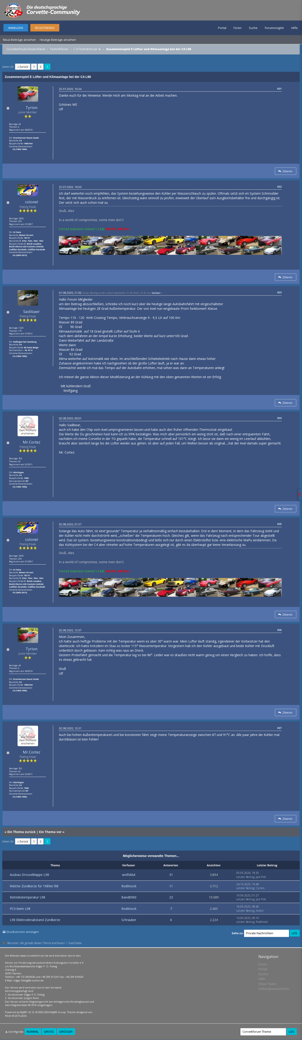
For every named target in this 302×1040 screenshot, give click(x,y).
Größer (66, 1032)
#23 (279, 292)
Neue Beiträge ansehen (19, 40)
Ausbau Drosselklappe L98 (29, 874)
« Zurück (22, 66)
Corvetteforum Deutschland (25, 49)
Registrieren (44, 28)
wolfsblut (128, 874)
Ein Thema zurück (21, 832)
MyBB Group (58, 1012)
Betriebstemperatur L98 (27, 897)
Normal (33, 1032)
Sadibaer (31, 311)
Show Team (267, 984)
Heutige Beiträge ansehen (58, 40)
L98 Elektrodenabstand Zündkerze (35, 920)
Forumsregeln (274, 28)
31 (171, 874)
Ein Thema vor (50, 832)
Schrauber (128, 920)
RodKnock (128, 886)
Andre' (260, 911)
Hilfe (294, 28)
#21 (279, 88)
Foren (238, 28)
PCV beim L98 (20, 908)
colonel (31, 201)
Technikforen (59, 49)
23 (171, 897)
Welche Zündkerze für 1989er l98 (34, 886)
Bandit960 (128, 897)
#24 (279, 418)
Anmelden (15, 28)
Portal (222, 28)
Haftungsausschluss (273, 989)
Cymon (260, 888)
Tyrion (31, 107)
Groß (49, 1032)
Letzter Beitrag (245, 877)
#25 (279, 524)
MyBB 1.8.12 (27, 1012)
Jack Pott (261, 877)
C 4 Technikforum (85, 49)
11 (171, 886)
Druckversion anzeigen (23, 932)
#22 (279, 186)
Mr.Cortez (31, 442)
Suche (253, 28)
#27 (279, 728)
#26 (279, 630)
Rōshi (8, 1015)
